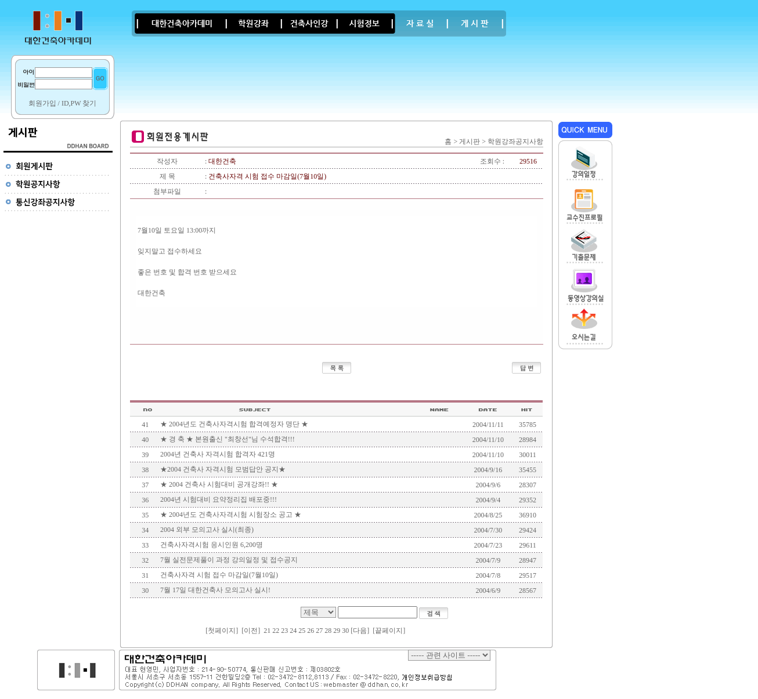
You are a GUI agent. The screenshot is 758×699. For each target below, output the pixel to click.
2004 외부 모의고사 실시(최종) (207, 530)
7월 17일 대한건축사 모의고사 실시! (215, 590)
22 (275, 630)
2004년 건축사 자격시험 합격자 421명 (217, 454)
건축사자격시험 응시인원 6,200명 (211, 545)
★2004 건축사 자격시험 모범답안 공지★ (223, 469)
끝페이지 (389, 630)
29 (336, 630)
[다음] (360, 630)
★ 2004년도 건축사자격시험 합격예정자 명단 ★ (234, 424)
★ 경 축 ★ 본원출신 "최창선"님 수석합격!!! (227, 439)
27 (319, 630)
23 (284, 630)
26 (310, 630)
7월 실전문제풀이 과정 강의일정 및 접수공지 (229, 560)
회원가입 (42, 103)
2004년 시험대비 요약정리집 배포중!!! (218, 499)
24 (293, 630)
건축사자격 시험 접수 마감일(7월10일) (219, 575)
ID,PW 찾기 (79, 103)
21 (267, 630)
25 (301, 630)
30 (345, 630)
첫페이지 (222, 630)
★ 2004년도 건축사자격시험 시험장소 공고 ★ (230, 514)
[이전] (250, 630)
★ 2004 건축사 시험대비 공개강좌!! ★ (219, 484)
